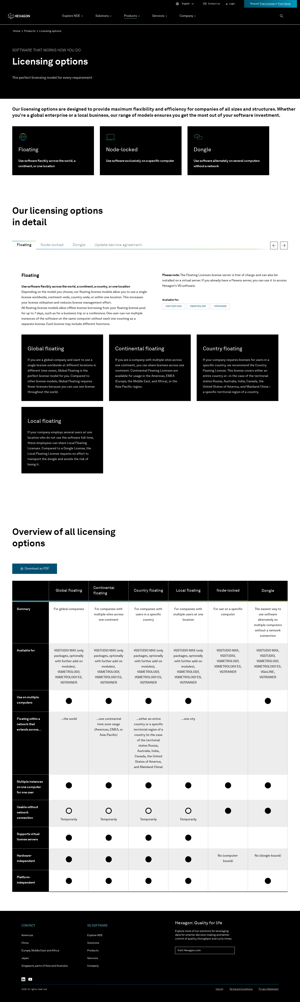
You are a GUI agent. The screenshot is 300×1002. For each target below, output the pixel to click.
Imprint (219, 989)
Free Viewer (284, 4)
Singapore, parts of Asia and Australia (44, 966)
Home (16, 31)
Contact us (214, 4)
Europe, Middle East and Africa (40, 950)
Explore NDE (95, 935)
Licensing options (50, 31)
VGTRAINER (220, 306)
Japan (25, 958)
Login (232, 4)
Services (92, 958)
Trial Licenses (267, 4)
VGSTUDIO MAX (173, 306)
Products (29, 31)
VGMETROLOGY (198, 306)
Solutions (93, 943)
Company (93, 966)
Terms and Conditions (241, 989)
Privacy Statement (269, 989)
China (25, 943)
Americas (27, 935)
